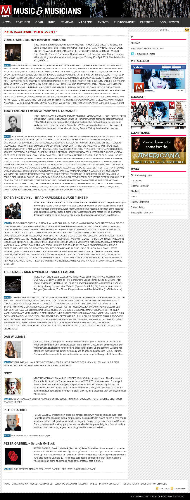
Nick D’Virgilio (19, 316)
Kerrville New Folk (80, 152)
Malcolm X (45, 87)
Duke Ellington (53, 78)
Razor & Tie (20, 365)
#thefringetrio (20, 297)
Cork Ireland (42, 143)
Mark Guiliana (12, 245)
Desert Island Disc (86, 229)
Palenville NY (70, 168)
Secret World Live (66, 93)
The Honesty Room (50, 365)
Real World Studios (33, 319)
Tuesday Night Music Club (95, 325)
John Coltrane (108, 239)
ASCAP (101, 136)
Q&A (48, 435)
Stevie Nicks (63, 97)
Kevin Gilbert (107, 307)
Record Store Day (84, 251)
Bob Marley (18, 75)
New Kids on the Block (54, 399)
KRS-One (20, 87)
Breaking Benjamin (72, 226)
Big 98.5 (120, 223)
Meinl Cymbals (33, 313)
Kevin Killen (94, 362)
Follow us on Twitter (145, 54)
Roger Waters (36, 174)
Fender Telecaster (41, 304)
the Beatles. (98, 254)
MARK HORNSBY (110, 310)
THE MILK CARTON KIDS (64, 183)
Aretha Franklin (56, 65)
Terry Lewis (24, 100)
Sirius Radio (19, 177)
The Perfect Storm (43, 100)
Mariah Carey (59, 87)
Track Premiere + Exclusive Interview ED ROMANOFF (41, 111)
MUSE (100, 313)
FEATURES (23, 22)
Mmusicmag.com (43, 165)
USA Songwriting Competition (94, 186)
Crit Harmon (80, 143)
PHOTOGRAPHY (124, 22)
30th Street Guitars (22, 136)
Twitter (70, 100)
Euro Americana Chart (62, 146)
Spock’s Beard (115, 319)
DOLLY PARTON (16, 78)
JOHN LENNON (99, 84)
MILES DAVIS (89, 87)
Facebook (117, 78)
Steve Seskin (79, 177)
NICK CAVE (18, 168)
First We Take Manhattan (91, 146)
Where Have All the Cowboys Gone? (37, 103)
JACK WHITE (77, 239)
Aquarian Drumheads (83, 297)
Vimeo (99, 100)
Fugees (63, 236)
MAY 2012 (106, 362)
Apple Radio (39, 65)
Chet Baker (84, 75)
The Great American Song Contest (77, 180)
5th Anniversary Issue (141, 175)
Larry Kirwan (65, 155)
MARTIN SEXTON (29, 161)
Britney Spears (92, 226)
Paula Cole (34, 90)
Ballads (30, 68)
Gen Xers (16, 81)
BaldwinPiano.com (14, 68)
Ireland (47, 149)
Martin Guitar (12, 161)
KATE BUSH (9, 87)
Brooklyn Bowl (111, 226)
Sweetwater (29, 322)
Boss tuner (67, 139)
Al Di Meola (42, 223)
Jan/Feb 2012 (33, 399)
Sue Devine (94, 177)
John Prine (83, 149)
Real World (68, 469)
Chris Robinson (48, 229)
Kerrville (33, 152)
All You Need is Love (65, 136)
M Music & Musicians (36, 158)
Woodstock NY (73, 190)
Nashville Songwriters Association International (83, 165)
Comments (179, 488)
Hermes (58, 362)
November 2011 (19, 435)
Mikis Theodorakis (64, 245)
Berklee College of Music (61, 68)
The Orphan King (86, 183)
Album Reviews (19, 469)
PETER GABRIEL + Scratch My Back (29, 443)
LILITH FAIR (32, 87)
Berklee (40, 68)
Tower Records (35, 261)
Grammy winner (103, 81)
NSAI (59, 168)
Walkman (108, 100)
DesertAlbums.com (109, 229)
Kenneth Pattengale (15, 152)
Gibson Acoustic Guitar (94, 304)
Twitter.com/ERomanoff (62, 186)
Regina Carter (104, 251)
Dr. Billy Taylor (34, 78)
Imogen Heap (18, 399)
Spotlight (33, 365)
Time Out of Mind (27, 186)
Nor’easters (20, 90)
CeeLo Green (30, 229)
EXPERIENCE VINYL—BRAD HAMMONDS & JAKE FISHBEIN (46, 197)
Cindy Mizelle (26, 143)
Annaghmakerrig (87, 136)
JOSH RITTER (97, 149)
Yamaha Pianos (100, 103)
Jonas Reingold (35, 307)
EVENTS (103, 22)
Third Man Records (50, 258)
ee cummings (87, 78)
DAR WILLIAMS (14, 336)
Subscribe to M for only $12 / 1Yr (147, 48)
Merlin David (28, 245)
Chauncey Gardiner (65, 75)
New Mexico (25, 248)
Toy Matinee (72, 325)
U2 (63, 365)
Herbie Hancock (47, 239)
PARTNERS (147, 22)
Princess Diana (100, 316)
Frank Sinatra (49, 236)
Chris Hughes (22, 300)
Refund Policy (138, 207)
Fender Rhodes (20, 304)
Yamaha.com (117, 103)
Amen (14, 65)
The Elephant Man (46, 180)
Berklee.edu (84, 68)
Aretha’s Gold (75, 65)
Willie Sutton (56, 190)
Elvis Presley (103, 78)
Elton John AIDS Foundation (50, 232)
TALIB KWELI (84, 254)
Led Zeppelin (41, 242)
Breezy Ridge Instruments (90, 139)
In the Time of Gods (75, 362)
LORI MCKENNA (16, 158)
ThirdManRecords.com (75, 258)
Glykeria (92, 236)
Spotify (72, 254)
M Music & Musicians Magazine (66, 158)
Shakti (17, 254)
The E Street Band (24, 180)
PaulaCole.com (50, 90)
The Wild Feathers (27, 258)
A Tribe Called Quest (23, 223)
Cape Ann (48, 75)
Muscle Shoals (105, 87)
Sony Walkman (33, 97)
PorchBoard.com (48, 171)
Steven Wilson (12, 322)
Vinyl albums (77, 261)
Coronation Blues (61, 143)
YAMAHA (87, 103)
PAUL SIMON (103, 248)
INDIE (51, 22)
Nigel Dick (33, 316)
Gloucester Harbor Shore (53, 81)
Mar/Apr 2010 (36, 469)
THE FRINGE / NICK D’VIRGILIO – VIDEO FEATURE (39, 271)
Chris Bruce (99, 75)
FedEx (7, 304)
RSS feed (164, 488)
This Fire (60, 100)
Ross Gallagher (39, 93)
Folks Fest (112, 146)
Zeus (68, 365)
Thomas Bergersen (100, 258)
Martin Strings (47, 161)
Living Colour (57, 242)
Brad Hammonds (37, 226)
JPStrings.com (113, 149)
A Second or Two (39, 297)
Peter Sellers (105, 90)
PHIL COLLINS (84, 316)
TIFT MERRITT (10, 186)
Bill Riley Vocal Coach (23, 139)
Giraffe (113, 304)
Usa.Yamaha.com (85, 100)
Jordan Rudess (54, 307)
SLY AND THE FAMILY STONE (36, 254)
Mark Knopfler (113, 158)
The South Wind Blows (109, 183)
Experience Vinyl (101, 232)
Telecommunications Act (86, 97)
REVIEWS (67, 22)
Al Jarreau (55, 223)
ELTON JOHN (27, 232)
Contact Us (136, 180)
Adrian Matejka (44, 136)
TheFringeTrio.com (15, 325)
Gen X (7, 81)
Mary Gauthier (65, 161)
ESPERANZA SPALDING (79, 232)
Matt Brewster (83, 161)
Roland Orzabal (78, 319)
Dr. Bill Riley (109, 143)
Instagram (119, 81)
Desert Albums (66, 229)
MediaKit (135, 191)
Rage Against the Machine (58, 251)
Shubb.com (104, 174)
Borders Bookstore (15, 226)
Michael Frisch (44, 245)
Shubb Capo (90, 174)
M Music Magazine (94, 158)
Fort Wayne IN (62, 304)
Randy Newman (89, 171)
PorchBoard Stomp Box (23, 171)
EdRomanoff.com (39, 146)
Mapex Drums (93, 310)
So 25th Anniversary (38, 177)
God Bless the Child (81, 81)
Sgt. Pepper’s (86, 93)
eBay (6, 232)
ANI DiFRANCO (86, 223)
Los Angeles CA (52, 310)
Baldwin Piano (114, 65)
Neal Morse (111, 313)
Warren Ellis (19, 190)
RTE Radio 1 (76, 174)
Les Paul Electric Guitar (29, 310)
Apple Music (25, 65)
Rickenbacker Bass (57, 319)
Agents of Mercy (60, 297)
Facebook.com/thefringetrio (102, 300)
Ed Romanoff (20, 146)
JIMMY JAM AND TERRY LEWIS (76, 84)
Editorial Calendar (139, 186)
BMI (104, 72)
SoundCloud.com (61, 177)
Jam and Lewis (11, 84)
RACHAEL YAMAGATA (69, 171)
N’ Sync (75, 248)
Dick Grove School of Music (67, 300)
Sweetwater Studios (49, 322)
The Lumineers (42, 183)
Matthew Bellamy (13, 313)
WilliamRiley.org (38, 190)
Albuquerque (70, 223)
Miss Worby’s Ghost (22, 165)
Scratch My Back (86, 469)
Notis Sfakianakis (60, 248)
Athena (15, 362)
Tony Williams (49, 325)
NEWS (7, 22)
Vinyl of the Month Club (100, 261)
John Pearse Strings (65, 149)
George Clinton (77, 236)
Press (134, 196)
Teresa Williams (110, 177)
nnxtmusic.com (82, 399)
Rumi (52, 93)
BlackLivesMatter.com (88, 72)
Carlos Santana (13, 229)
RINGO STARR (22, 93)
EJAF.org (15, 232)
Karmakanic (92, 307)
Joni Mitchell (115, 84)
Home (7, 484)
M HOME (135, 43)
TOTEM (61, 325)
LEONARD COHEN (83, 155)
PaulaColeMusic (70, 90)
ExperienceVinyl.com (16, 236)
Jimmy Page (19, 307)
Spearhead (49, 97)
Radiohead (36, 251)
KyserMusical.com (26, 155)
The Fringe (103, 322)
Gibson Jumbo (11, 149)
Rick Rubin (105, 171)
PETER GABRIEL (88, 90)
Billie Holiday (29, 72)
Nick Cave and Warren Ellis (40, 168)
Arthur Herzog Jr (94, 65)
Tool (22, 261)
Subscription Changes (142, 212)
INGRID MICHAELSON (30, 149)
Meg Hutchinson (102, 161)
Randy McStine (12, 319)
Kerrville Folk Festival (53, 152)
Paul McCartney (50, 316)
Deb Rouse (95, 143)
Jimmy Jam (54, 84)
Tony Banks (33, 325)
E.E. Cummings (71, 78)
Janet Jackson (28, 84)
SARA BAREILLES (96, 319)
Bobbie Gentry (34, 75)
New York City (41, 248)
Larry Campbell (48, 155)
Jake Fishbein (91, 239)
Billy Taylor (44, 72)
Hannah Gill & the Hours (23, 239)
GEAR (39, 22)
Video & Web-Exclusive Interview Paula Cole (35, 39)
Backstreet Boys (105, 223)
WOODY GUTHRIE (68, 103)
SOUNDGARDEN (59, 254)
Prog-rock (116, 316)
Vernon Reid (62, 261)
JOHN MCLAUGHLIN (23, 242)
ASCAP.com (112, 136)
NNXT (8, 373)
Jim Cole (43, 84)
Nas (15, 248)
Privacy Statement (140, 202)
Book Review (169, 22)
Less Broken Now (103, 155)
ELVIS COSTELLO (44, 362)
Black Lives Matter (63, 72)
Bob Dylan (54, 139)
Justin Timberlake (74, 307)
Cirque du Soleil (40, 300)
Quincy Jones (21, 251)
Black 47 (42, 139)
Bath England (104, 297)
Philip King (103, 168)
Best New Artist (102, 68)
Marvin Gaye (75, 87)
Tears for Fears (71, 322)
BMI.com (111, 72)
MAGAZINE (85, 22)
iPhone (7, 307)
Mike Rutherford (67, 313)
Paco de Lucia (88, 248)
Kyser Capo (98, 152)
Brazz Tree (54, 226)
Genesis (75, 304)
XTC (80, 103)
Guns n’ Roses (107, 236)
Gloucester (30, 81)
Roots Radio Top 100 (57, 174)
